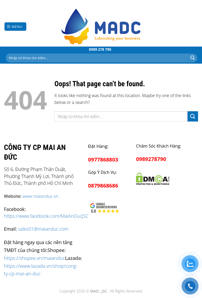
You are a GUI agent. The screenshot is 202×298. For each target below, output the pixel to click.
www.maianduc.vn (40, 196)
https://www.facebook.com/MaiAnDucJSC (46, 216)
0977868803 (103, 159)
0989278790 (151, 159)
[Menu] (15, 26)
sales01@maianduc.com (43, 229)
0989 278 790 (100, 49)
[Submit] (192, 57)
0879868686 (103, 185)
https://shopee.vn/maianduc (34, 258)
